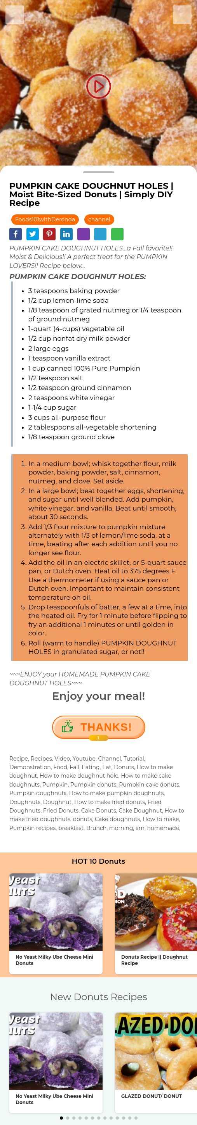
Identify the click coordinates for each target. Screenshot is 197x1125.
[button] (61, 1118)
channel (99, 219)
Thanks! (106, 730)
